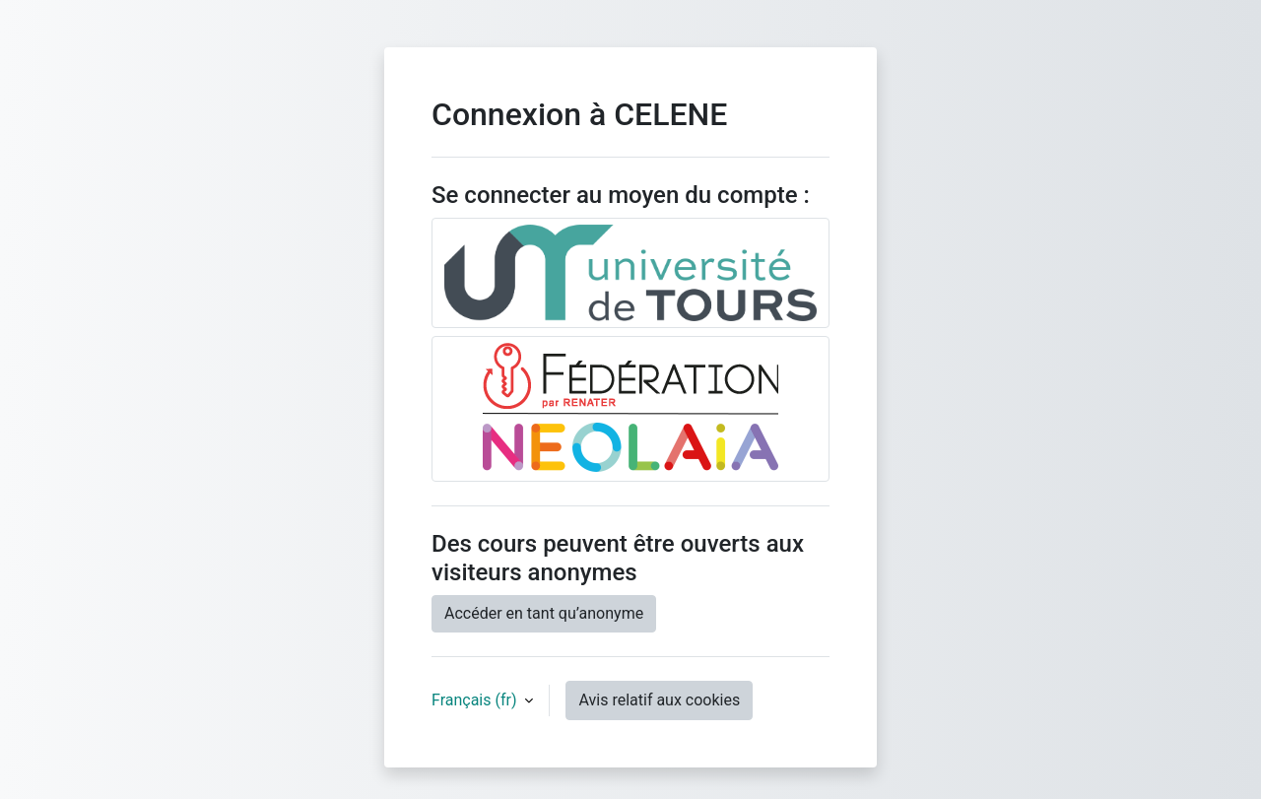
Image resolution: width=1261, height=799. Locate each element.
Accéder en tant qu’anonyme (543, 613)
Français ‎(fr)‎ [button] (475, 700)
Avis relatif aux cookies (659, 700)
